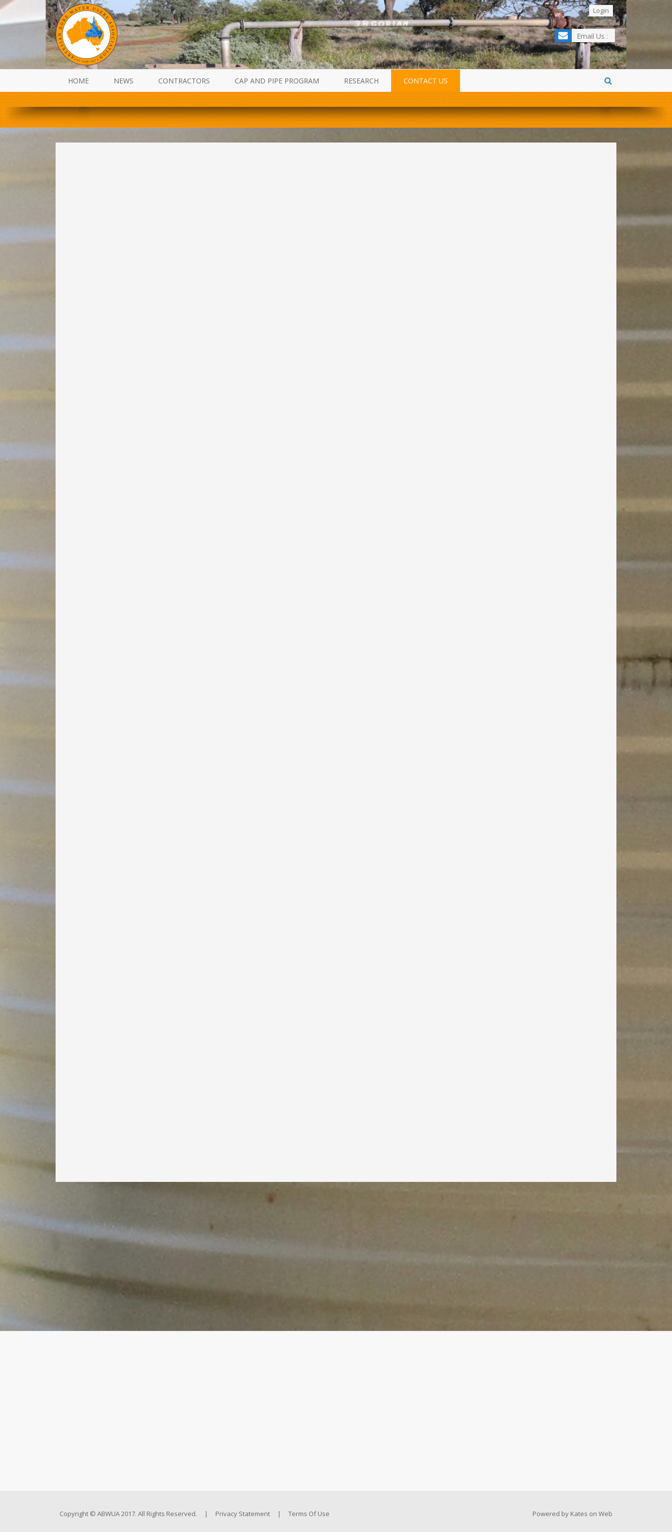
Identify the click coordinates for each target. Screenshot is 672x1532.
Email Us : (592, 36)
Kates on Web (591, 1513)
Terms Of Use (309, 1513)
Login (601, 10)
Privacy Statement (242, 1513)
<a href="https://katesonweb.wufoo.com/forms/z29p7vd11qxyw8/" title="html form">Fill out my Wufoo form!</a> (336, 651)
